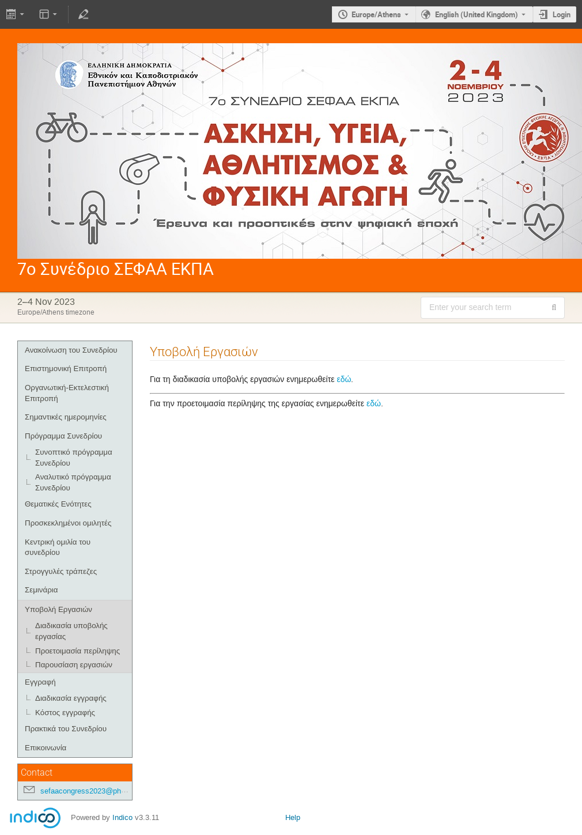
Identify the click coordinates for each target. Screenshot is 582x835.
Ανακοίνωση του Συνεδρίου (71, 350)
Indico (122, 817)
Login (561, 14)
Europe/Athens (376, 14)
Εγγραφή (40, 682)
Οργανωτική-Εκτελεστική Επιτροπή (67, 393)
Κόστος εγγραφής (65, 712)
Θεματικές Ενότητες (58, 504)
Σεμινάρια (41, 589)
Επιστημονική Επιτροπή (66, 368)
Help (292, 817)
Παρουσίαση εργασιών (73, 664)
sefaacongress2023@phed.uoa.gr (96, 791)
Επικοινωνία (45, 747)
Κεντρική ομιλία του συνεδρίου (57, 547)
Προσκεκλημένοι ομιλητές (68, 523)
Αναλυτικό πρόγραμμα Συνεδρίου (73, 482)
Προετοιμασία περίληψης (77, 651)
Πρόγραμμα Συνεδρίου (63, 436)
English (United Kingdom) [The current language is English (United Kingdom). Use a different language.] (476, 14)
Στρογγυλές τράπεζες (61, 571)
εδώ (344, 379)
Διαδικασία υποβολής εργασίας (71, 631)
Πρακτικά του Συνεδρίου (66, 728)
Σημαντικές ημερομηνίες (66, 417)
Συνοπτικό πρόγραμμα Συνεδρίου (73, 457)
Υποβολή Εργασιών (58, 609)
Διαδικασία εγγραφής (71, 698)
